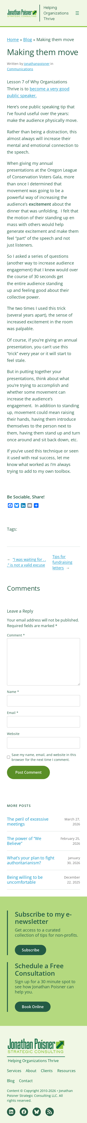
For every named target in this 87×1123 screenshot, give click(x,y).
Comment (16, 635)
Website (13, 733)
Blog (27, 39)
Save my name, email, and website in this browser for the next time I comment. (44, 757)
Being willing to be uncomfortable (25, 879)
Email (12, 712)
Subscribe (30, 950)
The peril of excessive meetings (27, 821)
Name (13, 691)
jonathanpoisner (37, 63)
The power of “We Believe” (24, 841)
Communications (20, 69)
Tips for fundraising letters (62, 562)
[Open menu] (77, 13)
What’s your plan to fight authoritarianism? (30, 860)
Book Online (33, 1006)
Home (13, 39)
